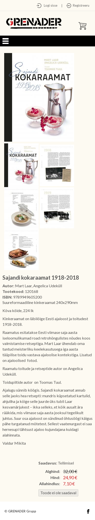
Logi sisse (49, 5)
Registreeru (80, 5)
